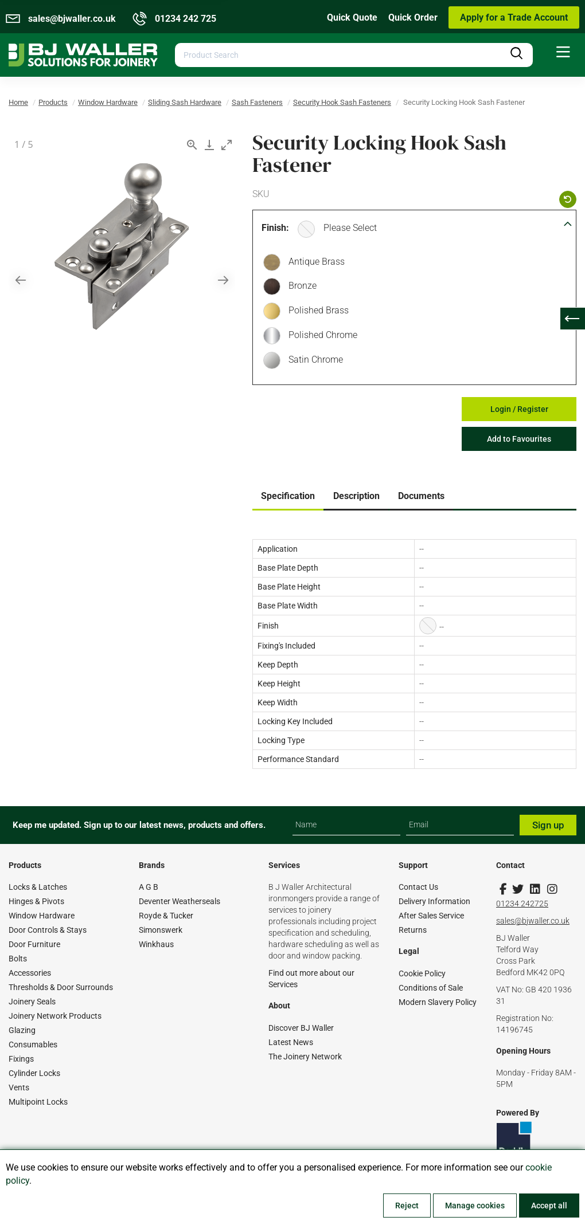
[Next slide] (223, 280)
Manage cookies (475, 1205)
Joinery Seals (32, 1001)
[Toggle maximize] (226, 144)
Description (356, 495)
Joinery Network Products (55, 1015)
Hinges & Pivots (36, 901)
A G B (148, 887)
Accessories (30, 972)
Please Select (350, 227)
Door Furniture (34, 944)
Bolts (18, 958)
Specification (288, 495)
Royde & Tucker (166, 915)
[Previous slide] (21, 280)
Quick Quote (352, 17)
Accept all (549, 1205)
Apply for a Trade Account (514, 17)
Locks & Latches (38, 887)
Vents (19, 1087)
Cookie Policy (422, 973)
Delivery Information (434, 901)
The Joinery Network (305, 1056)
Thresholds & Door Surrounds (61, 987)
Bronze (300, 287)
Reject (407, 1205)
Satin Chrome (313, 361)
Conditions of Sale (431, 987)
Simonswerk (160, 929)
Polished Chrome (320, 336)
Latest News (290, 1042)
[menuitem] (563, 52)
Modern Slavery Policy (438, 1002)
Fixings (21, 1058)
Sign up (548, 825)
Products (53, 102)
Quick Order (413, 17)
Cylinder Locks (34, 1073)
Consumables (33, 1044)
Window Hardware (108, 102)
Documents (421, 495)
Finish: (275, 227)
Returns (413, 929)
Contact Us (418, 887)
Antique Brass (314, 263)
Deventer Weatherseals (179, 901)
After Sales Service (431, 915)
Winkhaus (156, 944)
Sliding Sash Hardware (184, 102)
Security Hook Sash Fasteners (342, 102)
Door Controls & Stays (48, 929)
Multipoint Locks (38, 1101)
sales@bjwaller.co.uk (533, 920)
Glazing (22, 1030)
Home (18, 102)
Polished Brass (316, 311)
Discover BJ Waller (301, 1027)
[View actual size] (192, 144)
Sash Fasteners (257, 102)
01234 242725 (522, 903)
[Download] (209, 144)
